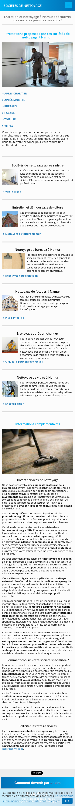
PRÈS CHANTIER (16, 93)
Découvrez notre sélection (21, 275)
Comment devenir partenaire (37, 783)
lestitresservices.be (12, 748)
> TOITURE (9, 119)
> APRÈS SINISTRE (13, 100)
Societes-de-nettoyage (23, 5)
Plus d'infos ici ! (14, 317)
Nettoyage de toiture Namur (23, 233)
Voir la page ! (13, 191)
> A (4, 93)
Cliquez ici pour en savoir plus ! (24, 361)
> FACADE (8, 113)
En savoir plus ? (14, 403)
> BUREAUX (9, 106)
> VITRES (7, 125)
